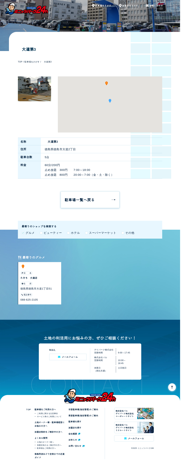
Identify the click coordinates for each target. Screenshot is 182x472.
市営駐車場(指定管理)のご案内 (83, 409)
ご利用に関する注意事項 (47, 413)
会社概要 (74, 433)
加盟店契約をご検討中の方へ (48, 431)
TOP (28, 409)
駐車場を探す (74, 421)
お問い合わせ (76, 445)
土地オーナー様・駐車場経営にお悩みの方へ (49, 424)
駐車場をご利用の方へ (45, 409)
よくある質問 (40, 437)
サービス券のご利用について (49, 417)
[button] (110, 101)
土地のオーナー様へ (45, 442)
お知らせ (74, 439)
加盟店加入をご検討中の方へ (49, 445)
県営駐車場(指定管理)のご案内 (83, 415)
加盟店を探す (74, 427)
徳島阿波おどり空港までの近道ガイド (49, 455)
